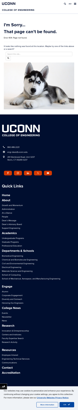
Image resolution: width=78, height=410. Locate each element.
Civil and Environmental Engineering (18, 263)
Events (5, 313)
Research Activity (9, 342)
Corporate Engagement (12, 295)
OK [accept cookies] (66, 404)
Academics (9, 233)
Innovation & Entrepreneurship (15, 331)
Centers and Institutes (11, 334)
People (5, 216)
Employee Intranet (10, 355)
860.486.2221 (13, 147)
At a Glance (7, 213)
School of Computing (11, 275)
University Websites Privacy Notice (53, 397)
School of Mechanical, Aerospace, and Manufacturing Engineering (31, 278)
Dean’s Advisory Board (12, 224)
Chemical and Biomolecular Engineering (19, 259)
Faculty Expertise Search (13, 338)
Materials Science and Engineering (17, 271)
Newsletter (7, 317)
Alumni (5, 291)
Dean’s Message (9, 220)
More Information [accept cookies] (47, 405)
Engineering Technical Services (16, 359)
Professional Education (12, 246)
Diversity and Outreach (12, 299)
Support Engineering (11, 228)
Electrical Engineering (11, 267)
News (4, 320)
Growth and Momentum (12, 205)
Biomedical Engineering (12, 256)
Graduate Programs (10, 242)
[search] (65, 4)
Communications (9, 362)
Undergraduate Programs (13, 238)
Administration (8, 209)
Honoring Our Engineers (12, 303)
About (6, 200)
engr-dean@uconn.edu (17, 152)
